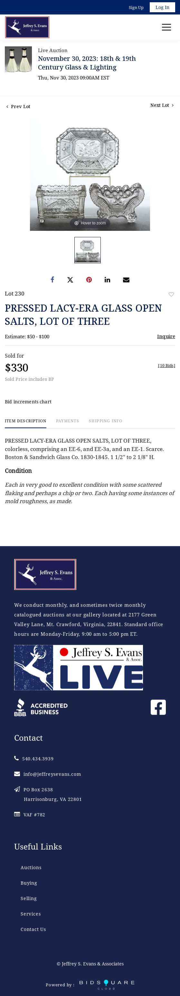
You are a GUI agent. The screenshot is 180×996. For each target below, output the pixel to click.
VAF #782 (29, 815)
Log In (162, 7)
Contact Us (33, 929)
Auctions (31, 867)
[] (166, 365)
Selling (29, 898)
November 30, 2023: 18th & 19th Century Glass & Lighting (87, 62)
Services (31, 914)
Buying (29, 883)
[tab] (25, 423)
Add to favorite (171, 294)
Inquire (166, 336)
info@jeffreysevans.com (47, 774)
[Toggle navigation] (166, 27)
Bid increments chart (28, 402)
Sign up (136, 7)
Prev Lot (18, 106)
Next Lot (162, 105)
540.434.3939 (33, 759)
